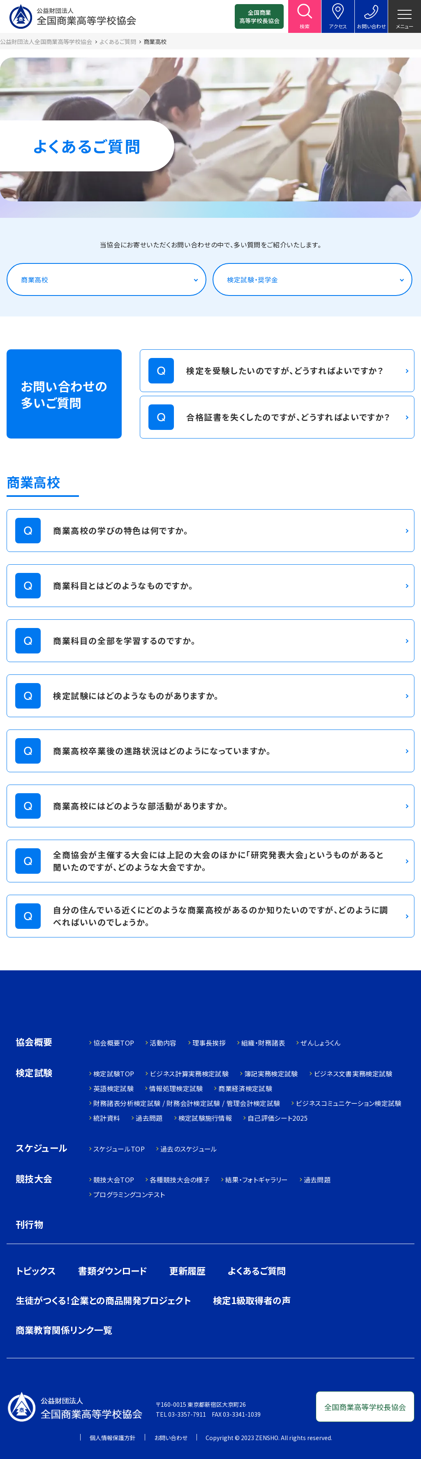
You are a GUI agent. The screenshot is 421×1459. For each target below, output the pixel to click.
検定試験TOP (113, 1073)
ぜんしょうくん (320, 1043)
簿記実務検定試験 (271, 1073)
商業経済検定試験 (245, 1088)
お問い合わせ (170, 1438)
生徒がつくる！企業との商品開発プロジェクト (103, 1300)
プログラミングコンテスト (129, 1194)
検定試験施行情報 (205, 1118)
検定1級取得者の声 (252, 1300)
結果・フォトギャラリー (256, 1179)
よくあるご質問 (257, 1270)
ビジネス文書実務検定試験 (353, 1073)
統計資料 (106, 1118)
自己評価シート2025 (278, 1118)
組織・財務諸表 (263, 1043)
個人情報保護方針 (113, 1438)
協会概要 (34, 1042)
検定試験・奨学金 (252, 279)
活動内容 (163, 1043)
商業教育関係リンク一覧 (64, 1329)
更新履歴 (187, 1270)
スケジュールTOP (119, 1149)
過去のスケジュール (188, 1149)
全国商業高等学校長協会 (259, 16)
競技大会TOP (113, 1179)
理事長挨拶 (209, 1043)
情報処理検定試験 (176, 1088)
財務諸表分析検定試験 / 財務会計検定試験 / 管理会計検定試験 (186, 1103)
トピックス (36, 1270)
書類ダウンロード (112, 1270)
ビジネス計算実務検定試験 (189, 1073)
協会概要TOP (113, 1043)
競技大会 (34, 1179)
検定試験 (34, 1073)
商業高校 (35, 279)
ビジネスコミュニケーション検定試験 (348, 1103)
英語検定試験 (113, 1088)
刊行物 (29, 1223)
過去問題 (149, 1118)
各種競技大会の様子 (180, 1179)
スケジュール (41, 1148)
